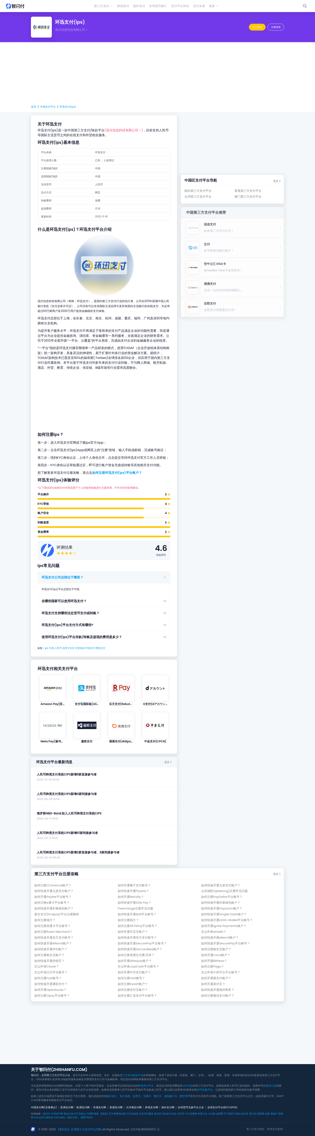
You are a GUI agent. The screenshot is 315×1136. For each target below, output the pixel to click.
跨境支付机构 (275, 1129)
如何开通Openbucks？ (50, 990)
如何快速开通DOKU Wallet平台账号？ (227, 920)
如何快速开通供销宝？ (49, 961)
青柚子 (274, 1113)
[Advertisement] (157, 73)
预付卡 (158, 1096)
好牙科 (180, 1113)
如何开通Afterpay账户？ (135, 961)
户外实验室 (132, 1113)
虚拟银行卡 (170, 1096)
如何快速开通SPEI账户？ (50, 949)
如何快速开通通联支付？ (51, 984)
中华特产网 (57, 1113)
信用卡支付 (68, 648)
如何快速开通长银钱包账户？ (220, 902)
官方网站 (257, 27)
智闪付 (46, 1113)
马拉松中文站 (169, 1113)
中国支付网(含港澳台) (44, 1107)
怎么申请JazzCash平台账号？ (138, 966)
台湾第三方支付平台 (198, 196)
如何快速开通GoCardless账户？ (140, 949)
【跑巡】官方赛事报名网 (112, 1113)
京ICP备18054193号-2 (144, 1129)
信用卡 (137, 1096)
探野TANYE (87, 1117)
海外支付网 (167, 1107)
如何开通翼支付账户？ (216, 978)
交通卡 (147, 1096)
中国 (51, 648)
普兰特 (253, 1113)
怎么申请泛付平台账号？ (51, 972)
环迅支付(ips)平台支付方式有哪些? (67, 625)
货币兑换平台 (205, 1090)
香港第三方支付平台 (248, 191)
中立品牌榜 (191, 1113)
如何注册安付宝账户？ (133, 990)
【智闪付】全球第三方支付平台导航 (79, 1129)
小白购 (211, 1113)
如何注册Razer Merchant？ (53, 932)
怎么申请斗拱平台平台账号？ (220, 972)
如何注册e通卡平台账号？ (51, 902)
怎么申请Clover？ (46, 966)
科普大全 (202, 1113)
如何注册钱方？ (44, 920)
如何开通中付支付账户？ (134, 972)
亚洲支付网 (66, 1107)
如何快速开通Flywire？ (133, 891)
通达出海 (68, 1113)
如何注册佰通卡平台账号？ (52, 926)
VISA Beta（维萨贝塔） (67, 1117)
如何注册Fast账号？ (48, 978)
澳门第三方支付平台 (248, 196)
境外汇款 (271, 1086)
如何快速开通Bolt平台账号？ (137, 914)
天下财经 (228, 1113)
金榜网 (219, 1113)
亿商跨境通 (93, 1113)
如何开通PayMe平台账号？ (52, 897)
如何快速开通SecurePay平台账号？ (142, 943)
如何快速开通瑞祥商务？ (217, 990)
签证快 (157, 1113)
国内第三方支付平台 (198, 191)
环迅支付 (90, 648)
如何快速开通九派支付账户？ (220, 885)
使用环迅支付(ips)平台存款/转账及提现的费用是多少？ (82, 637)
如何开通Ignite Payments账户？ (223, 926)
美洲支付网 (116, 1107)
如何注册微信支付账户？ (217, 995)
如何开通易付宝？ (213, 984)
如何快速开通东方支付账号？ (54, 937)
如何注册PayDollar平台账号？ (221, 897)
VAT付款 (187, 1086)
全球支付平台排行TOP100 (222, 1107)
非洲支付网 (99, 1107)
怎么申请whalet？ (213, 932)
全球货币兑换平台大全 (191, 1107)
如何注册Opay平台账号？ (52, 995)
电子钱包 (125, 1096)
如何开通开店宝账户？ (133, 932)
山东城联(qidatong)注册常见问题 (224, 891)
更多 (168, 762)
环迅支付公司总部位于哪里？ (62, 577)
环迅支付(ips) (67, 107)
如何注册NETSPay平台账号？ (137, 926)
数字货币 (185, 1096)
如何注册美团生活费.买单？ (136, 955)
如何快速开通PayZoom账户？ (221, 908)
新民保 (49, 1117)
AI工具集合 (80, 1113)
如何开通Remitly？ (131, 897)
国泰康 (260, 1113)
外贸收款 (80, 648)
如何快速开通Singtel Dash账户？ (224, 914)
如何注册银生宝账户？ (216, 949)
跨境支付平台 (146, 1086)
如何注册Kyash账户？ (133, 984)
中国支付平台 (48, 107)
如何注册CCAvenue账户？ (52, 885)
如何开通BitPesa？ (214, 961)
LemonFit (39, 1117)
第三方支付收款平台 (131, 1075)
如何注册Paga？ (212, 966)
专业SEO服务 (146, 1113)
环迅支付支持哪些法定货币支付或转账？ (70, 613)
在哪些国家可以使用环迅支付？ (64, 601)
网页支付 (100, 648)
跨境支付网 (151, 1107)
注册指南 (276, 27)
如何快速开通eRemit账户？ (220, 937)
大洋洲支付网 (134, 1107)
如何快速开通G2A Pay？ (134, 902)
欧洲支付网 (83, 1107)
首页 (33, 107)
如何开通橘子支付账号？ (134, 885)
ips (46, 648)
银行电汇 (112, 1096)
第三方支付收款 (255, 1129)
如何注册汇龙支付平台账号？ (137, 995)
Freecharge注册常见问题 (135, 908)
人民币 (58, 648)
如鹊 (267, 1113)
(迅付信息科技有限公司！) (123, 130)
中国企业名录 (241, 1113)
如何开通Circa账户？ (215, 955)
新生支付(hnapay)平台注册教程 (56, 914)
